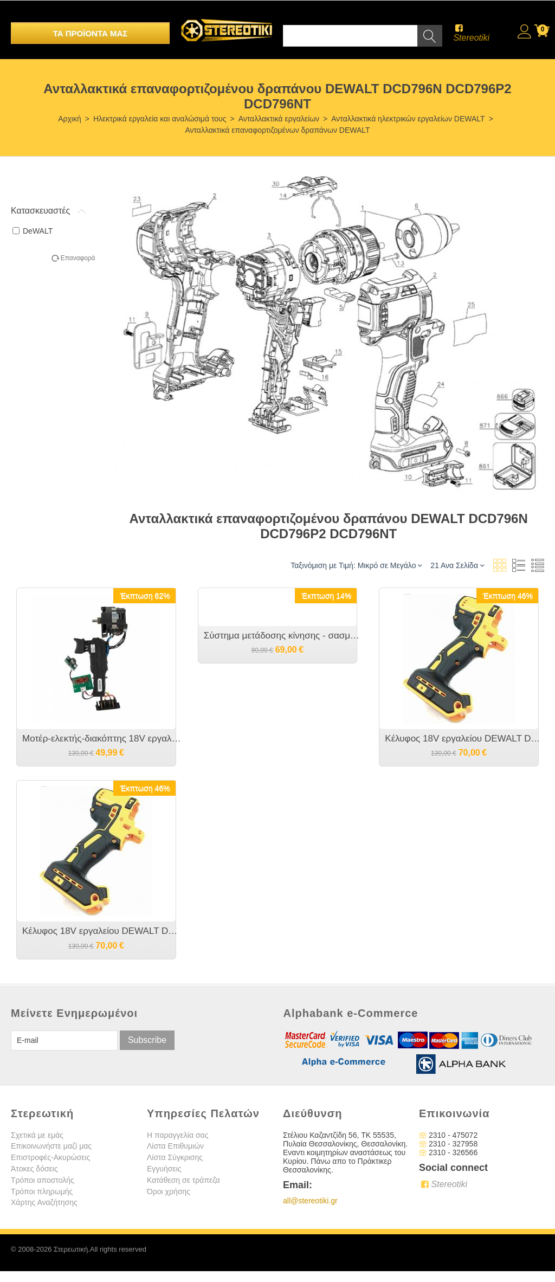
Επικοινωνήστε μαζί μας (51, 1146)
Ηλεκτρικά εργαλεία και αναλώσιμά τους (160, 118)
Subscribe (147, 1040)
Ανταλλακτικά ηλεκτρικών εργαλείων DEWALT (408, 118)
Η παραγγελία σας (177, 1135)
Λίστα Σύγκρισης (175, 1157)
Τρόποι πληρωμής (42, 1191)
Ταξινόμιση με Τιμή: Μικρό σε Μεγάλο (356, 565)
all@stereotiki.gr (310, 1200)
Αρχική (69, 118)
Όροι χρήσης (168, 1191)
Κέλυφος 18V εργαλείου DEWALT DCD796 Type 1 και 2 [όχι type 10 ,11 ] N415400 (464, 738)
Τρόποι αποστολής (42, 1180)
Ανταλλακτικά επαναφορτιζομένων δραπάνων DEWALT (277, 130)
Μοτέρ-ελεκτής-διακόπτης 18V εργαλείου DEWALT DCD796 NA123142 (101, 738)
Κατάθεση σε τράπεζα (183, 1180)
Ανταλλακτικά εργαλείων (278, 118)
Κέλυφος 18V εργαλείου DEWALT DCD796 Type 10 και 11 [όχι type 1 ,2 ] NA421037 (101, 931)
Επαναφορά (78, 258)
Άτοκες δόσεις (34, 1168)
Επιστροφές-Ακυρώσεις (50, 1157)
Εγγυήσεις (164, 1168)
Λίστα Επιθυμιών (175, 1146)
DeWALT (32, 231)
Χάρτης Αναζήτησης (44, 1202)
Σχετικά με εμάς (37, 1135)
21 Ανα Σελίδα (457, 565)
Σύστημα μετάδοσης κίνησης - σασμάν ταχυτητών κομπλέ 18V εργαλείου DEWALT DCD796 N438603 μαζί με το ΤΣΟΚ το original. (283, 635)
